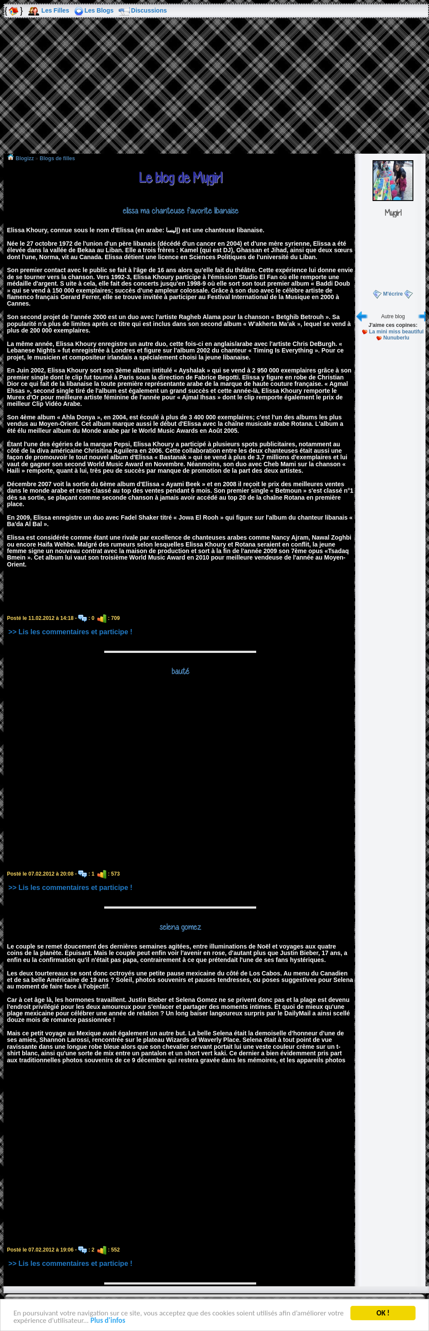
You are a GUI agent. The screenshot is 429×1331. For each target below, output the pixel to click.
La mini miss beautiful (396, 332)
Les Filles (55, 10)
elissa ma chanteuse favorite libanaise (180, 210)
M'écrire (393, 294)
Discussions (149, 10)
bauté (180, 671)
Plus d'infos (107, 1321)
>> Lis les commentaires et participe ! (70, 632)
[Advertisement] (214, 92)
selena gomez (180, 927)
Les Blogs (99, 10)
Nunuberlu (396, 338)
